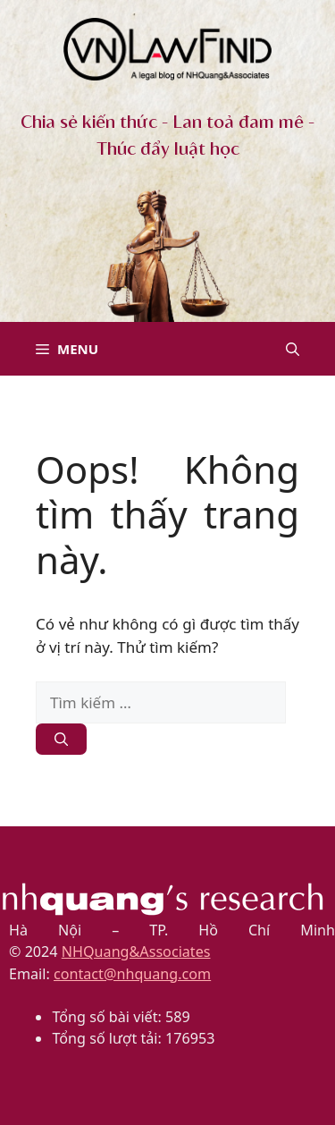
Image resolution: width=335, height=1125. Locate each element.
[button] (292, 349)
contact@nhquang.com (132, 974)
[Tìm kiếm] (61, 739)
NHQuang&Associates (136, 951)
